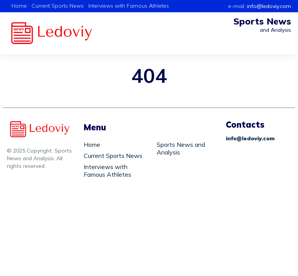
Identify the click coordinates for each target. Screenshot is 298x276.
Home (19, 5)
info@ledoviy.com (269, 6)
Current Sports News (57, 5)
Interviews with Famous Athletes (128, 5)
